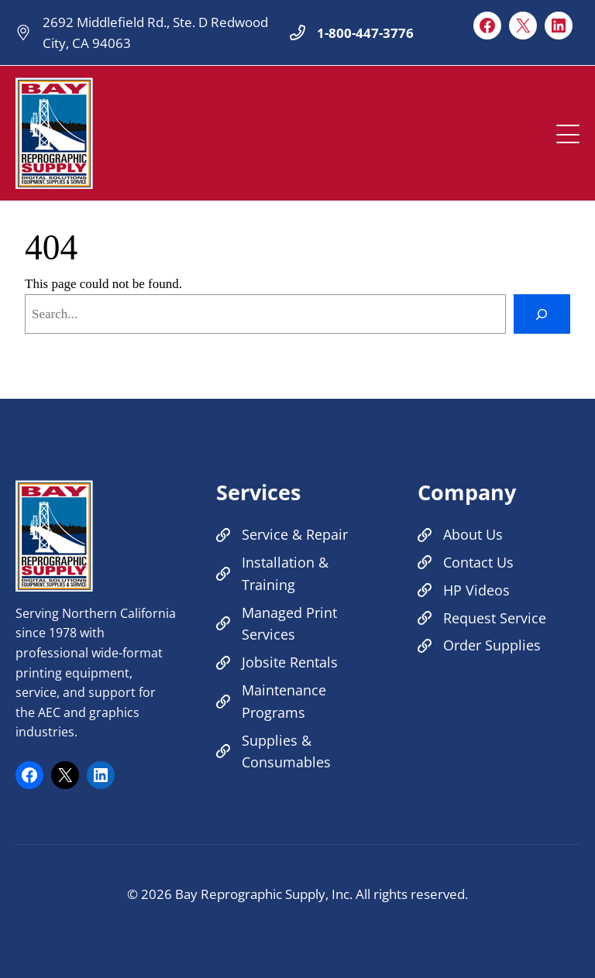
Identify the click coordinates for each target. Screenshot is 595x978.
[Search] (542, 314)
